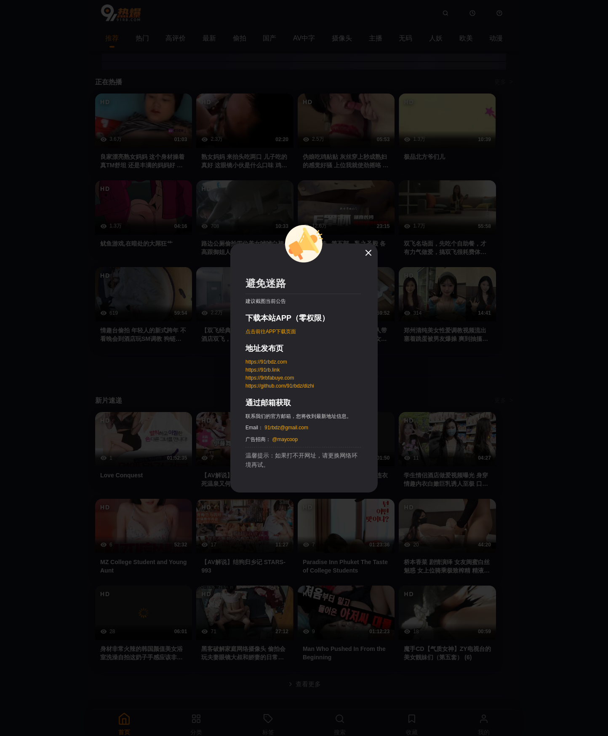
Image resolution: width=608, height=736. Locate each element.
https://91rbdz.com (266, 362)
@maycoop (285, 439)
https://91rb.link (262, 370)
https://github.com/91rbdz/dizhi (279, 386)
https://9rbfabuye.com (269, 378)
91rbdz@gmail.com (286, 428)
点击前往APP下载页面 (270, 332)
